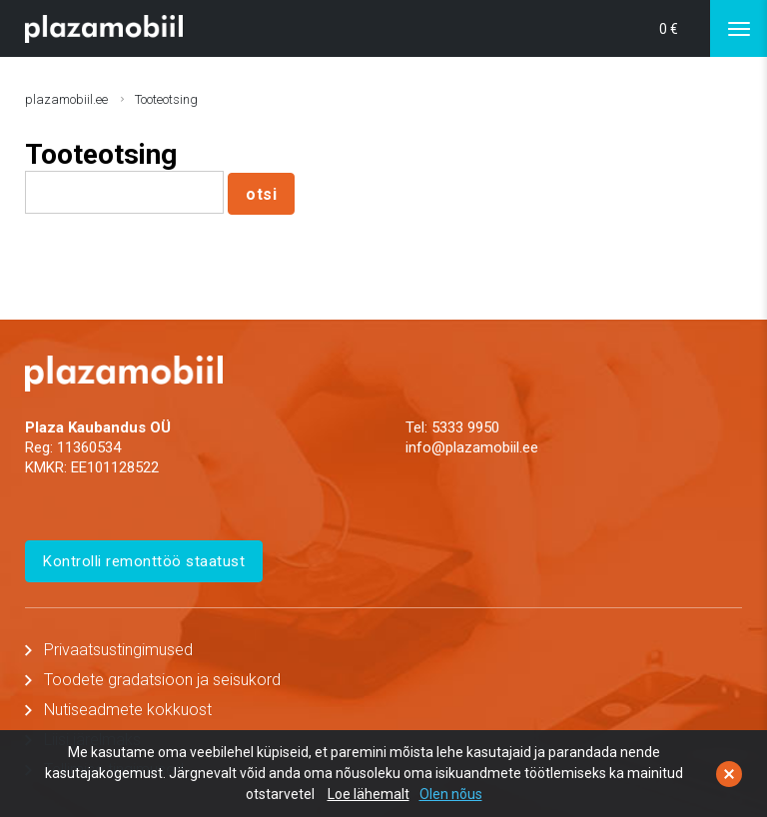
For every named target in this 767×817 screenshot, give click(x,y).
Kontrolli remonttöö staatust (144, 561)
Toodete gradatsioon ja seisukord (162, 679)
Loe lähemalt (368, 794)
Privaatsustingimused (118, 649)
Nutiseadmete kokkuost (128, 709)
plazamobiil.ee (66, 99)
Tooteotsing (166, 99)
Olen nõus (450, 794)
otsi (261, 194)
